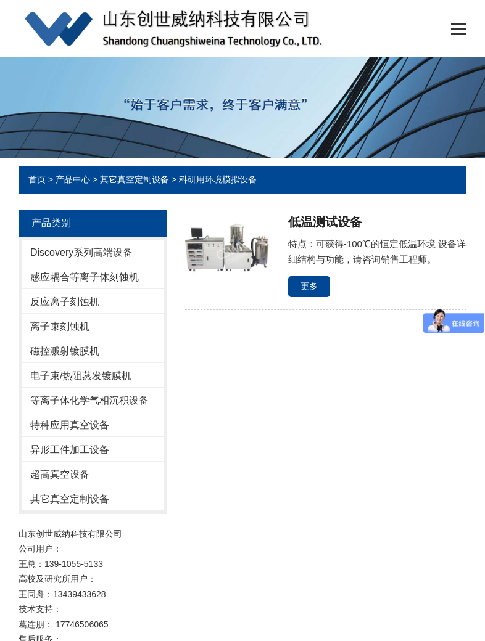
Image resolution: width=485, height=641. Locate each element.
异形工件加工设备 (69, 449)
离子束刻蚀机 (59, 326)
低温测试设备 (325, 222)
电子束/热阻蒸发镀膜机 (80, 375)
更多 (309, 286)
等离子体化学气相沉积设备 (89, 400)
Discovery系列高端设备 (81, 252)
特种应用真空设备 (69, 425)
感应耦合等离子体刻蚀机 (84, 277)
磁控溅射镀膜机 (64, 351)
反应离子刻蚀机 (64, 301)
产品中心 (73, 179)
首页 (37, 179)
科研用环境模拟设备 (218, 179)
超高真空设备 (59, 474)
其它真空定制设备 (134, 179)
